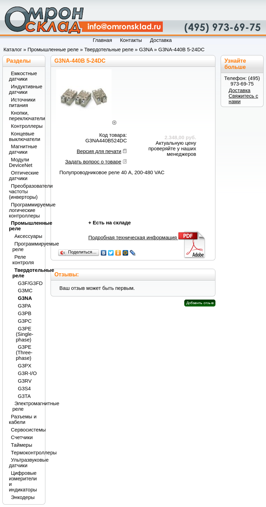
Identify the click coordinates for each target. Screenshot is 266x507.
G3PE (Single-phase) (25, 334)
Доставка (239, 90)
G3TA (24, 396)
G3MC (25, 290)
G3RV (25, 381)
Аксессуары (28, 236)
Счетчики (22, 437)
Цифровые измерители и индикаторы (23, 481)
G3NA (146, 49)
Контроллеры (26, 126)
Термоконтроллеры (26, 452)
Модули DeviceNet (21, 162)
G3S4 (24, 388)
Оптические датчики (24, 175)
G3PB (25, 313)
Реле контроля (23, 259)
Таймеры (22, 445)
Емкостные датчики (23, 76)
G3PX (25, 365)
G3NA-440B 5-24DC (181, 49)
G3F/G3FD (29, 283)
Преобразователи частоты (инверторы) (25, 191)
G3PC (25, 321)
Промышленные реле (53, 49)
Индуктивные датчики (25, 89)
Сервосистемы (26, 430)
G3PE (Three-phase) (24, 352)
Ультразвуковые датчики (25, 462)
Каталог (12, 49)
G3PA (24, 306)
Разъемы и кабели (23, 419)
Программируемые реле (26, 246)
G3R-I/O (27, 373)
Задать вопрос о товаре (93, 161)
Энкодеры (23, 497)
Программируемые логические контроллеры (25, 210)
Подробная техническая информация (147, 237)
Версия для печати (99, 151)
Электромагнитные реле (26, 406)
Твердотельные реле (108, 49)
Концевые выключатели (25, 136)
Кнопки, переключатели (25, 115)
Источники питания (22, 102)
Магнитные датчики (23, 149)
